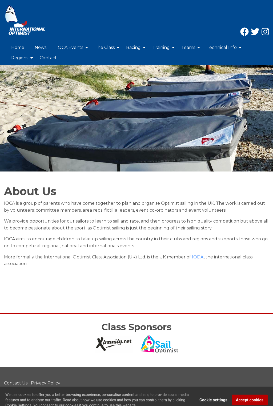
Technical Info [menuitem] (222, 47)
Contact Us (15, 383)
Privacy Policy (45, 383)
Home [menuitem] (17, 47)
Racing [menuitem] (133, 47)
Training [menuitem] (161, 47)
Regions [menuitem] (19, 57)
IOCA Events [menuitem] (70, 47)
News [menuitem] (40, 47)
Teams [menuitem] (188, 47)
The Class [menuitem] (105, 47)
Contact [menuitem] (48, 57)
